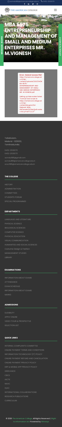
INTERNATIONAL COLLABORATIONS (21, 392)
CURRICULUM (11, 400)
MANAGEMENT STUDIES (15, 253)
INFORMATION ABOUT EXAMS (18, 277)
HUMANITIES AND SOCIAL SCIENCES (21, 244)
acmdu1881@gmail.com (15, 157)
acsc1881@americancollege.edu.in (20, 164)
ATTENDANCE (11, 282)
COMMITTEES (11, 193)
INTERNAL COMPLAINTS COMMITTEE (21, 345)
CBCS (7, 375)
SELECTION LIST (12, 325)
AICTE (7, 379)
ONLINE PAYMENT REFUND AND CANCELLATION (26, 358)
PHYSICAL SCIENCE (13, 223)
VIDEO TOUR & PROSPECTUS (18, 321)
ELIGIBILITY (9, 312)
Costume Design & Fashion (17, 249)
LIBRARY (8, 257)
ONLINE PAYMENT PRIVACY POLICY (20, 362)
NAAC (7, 383)
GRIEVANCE (10, 371)
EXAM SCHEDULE (12, 286)
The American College (22, 418)
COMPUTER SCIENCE (14, 232)
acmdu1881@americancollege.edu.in (20, 161)
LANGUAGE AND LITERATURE (18, 219)
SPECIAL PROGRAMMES (15, 201)
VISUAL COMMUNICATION (16, 240)
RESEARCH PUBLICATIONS (16, 396)
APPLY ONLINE (11, 317)
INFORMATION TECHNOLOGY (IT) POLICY (23, 354)
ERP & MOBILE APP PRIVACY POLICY (21, 367)
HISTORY (9, 184)
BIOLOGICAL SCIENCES (15, 227)
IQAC (7, 388)
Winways (45, 421)
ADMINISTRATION (13, 188)
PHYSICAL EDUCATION (15, 236)
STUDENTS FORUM (13, 197)
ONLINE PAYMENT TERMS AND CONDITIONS (24, 350)
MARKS (8, 294)
